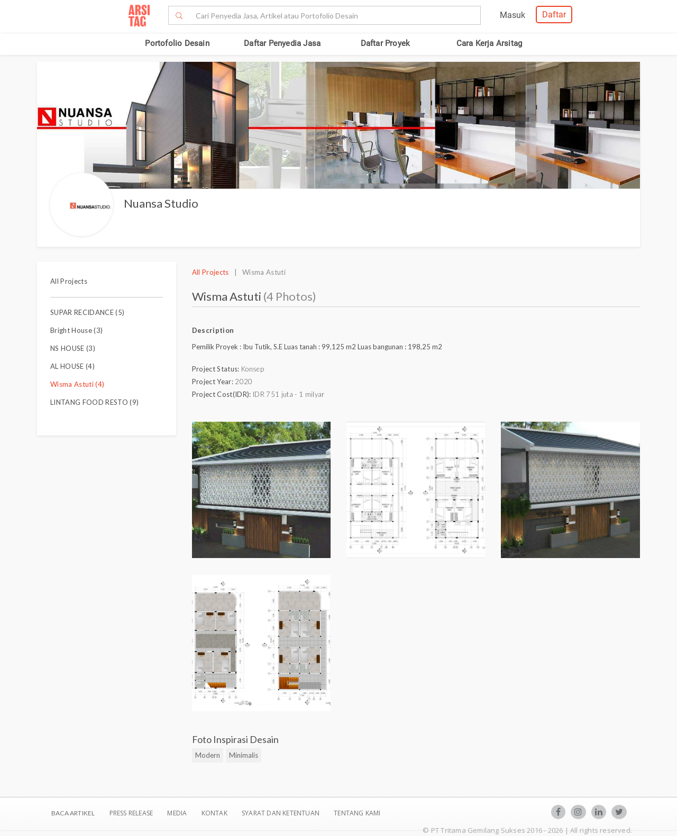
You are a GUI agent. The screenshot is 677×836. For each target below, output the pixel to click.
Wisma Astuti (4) (77, 384)
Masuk (512, 15)
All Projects (68, 281)
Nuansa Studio (161, 203)
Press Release (130, 813)
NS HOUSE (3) (72, 348)
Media (177, 813)
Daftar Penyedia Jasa (282, 43)
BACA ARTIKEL (73, 813)
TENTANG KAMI (357, 813)
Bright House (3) (76, 330)
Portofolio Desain (177, 43)
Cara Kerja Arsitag (489, 43)
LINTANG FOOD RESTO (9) (94, 402)
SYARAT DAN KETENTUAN (281, 813)
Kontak (215, 813)
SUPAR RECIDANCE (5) (87, 312)
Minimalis (243, 755)
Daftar (554, 15)
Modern (207, 755)
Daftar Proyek (385, 43)
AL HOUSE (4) (72, 366)
